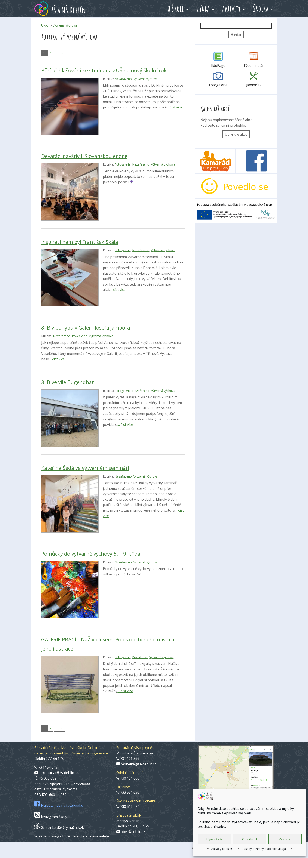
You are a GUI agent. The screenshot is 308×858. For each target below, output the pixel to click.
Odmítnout (249, 839)
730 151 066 (127, 778)
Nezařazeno (123, 79)
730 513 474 (127, 806)
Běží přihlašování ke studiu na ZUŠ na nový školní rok (104, 70)
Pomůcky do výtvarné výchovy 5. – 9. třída (90, 553)
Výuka (203, 8)
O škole (175, 8)
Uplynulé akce (236, 134)
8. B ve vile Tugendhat (67, 382)
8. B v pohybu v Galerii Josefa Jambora (85, 327)
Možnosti (284, 839)
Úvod (45, 25)
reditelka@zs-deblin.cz (136, 764)
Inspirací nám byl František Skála (79, 241)
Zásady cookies (222, 849)
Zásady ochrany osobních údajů (264, 849)
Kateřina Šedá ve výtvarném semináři (85, 467)
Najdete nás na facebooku (58, 805)
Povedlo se (79, 336)
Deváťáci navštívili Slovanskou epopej (85, 156)
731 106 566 (127, 758)
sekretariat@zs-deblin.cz (56, 772)
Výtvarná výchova (65, 25)
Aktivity (231, 8)
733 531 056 (127, 792)
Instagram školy (50, 816)
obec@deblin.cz (130, 831)
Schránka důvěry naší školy (59, 827)
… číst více (174, 107)
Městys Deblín (127, 820)
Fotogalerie (122, 164)
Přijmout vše (214, 839)
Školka (260, 8)
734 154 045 (45, 767)
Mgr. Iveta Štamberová (134, 753)
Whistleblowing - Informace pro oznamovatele (71, 836)
